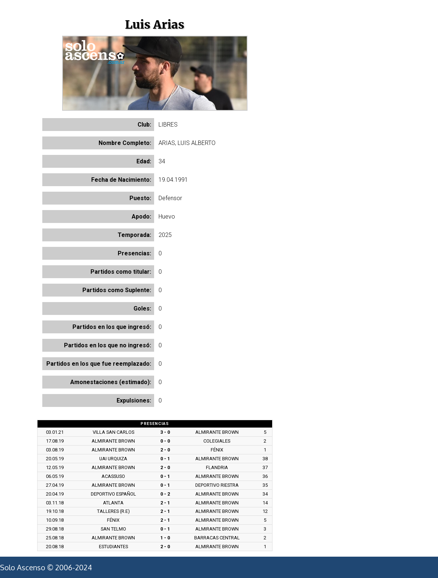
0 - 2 (165, 494)
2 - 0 (165, 450)
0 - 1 (165, 458)
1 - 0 (165, 537)
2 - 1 (165, 503)
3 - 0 (165, 432)
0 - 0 (165, 441)
